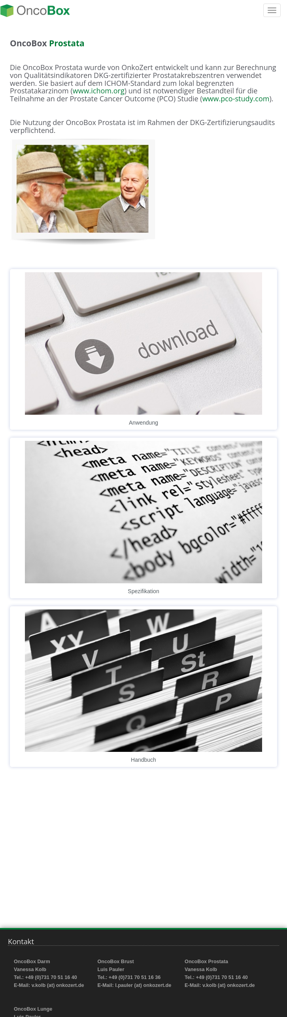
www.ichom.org (99, 90)
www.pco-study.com (236, 98)
